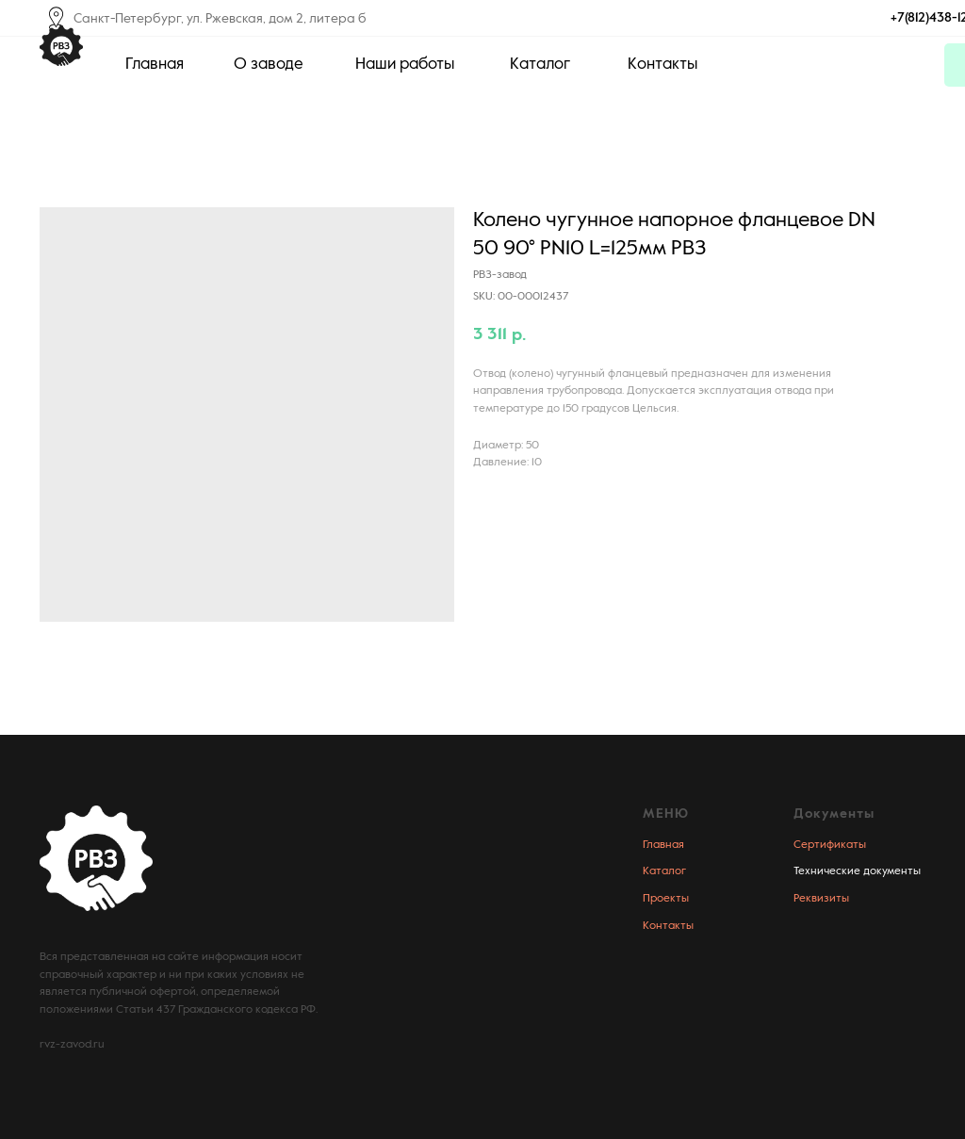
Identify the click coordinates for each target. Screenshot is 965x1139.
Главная (663, 845)
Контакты (668, 926)
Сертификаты (829, 845)
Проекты (666, 898)
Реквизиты (821, 898)
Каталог (664, 871)
